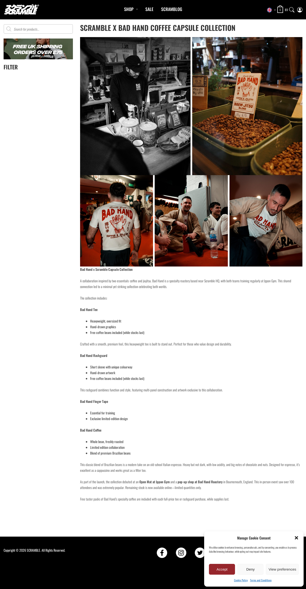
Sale (149, 9)
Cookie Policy (241, 580)
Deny (250, 569)
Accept (222, 569)
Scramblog (171, 9)
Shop (128, 9)
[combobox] (270, 10)
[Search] (292, 8)
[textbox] (270, 10)
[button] (296, 537)
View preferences (282, 569)
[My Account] (299, 8)
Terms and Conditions (261, 580)
